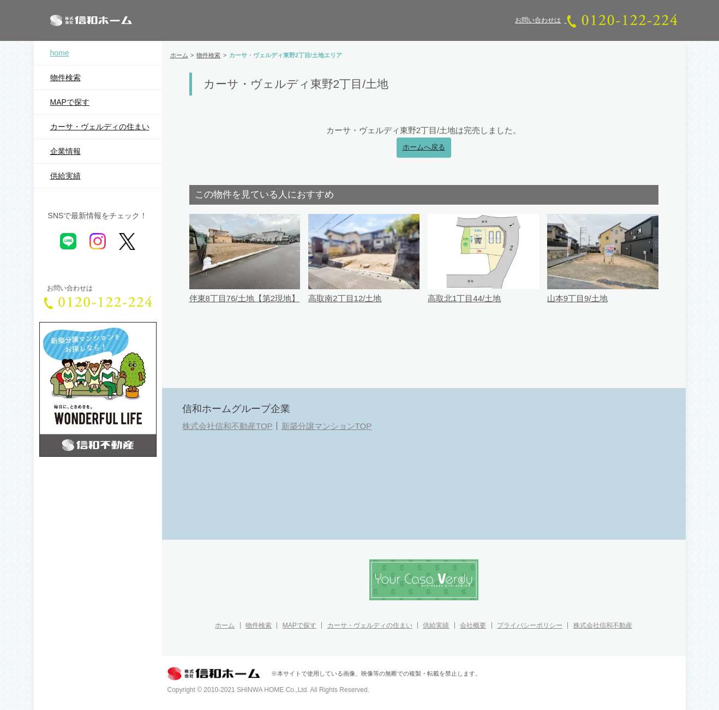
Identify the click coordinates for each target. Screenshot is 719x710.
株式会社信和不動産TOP (227, 426)
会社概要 (473, 625)
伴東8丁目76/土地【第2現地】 (244, 298)
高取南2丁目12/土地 (344, 298)
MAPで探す (69, 102)
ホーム (225, 625)
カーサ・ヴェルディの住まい (99, 126)
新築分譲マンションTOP (326, 426)
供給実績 (65, 175)
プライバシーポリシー (529, 625)
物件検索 (65, 77)
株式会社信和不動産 (602, 625)
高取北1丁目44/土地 (464, 298)
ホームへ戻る (424, 147)
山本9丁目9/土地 (577, 298)
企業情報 (65, 151)
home (59, 53)
